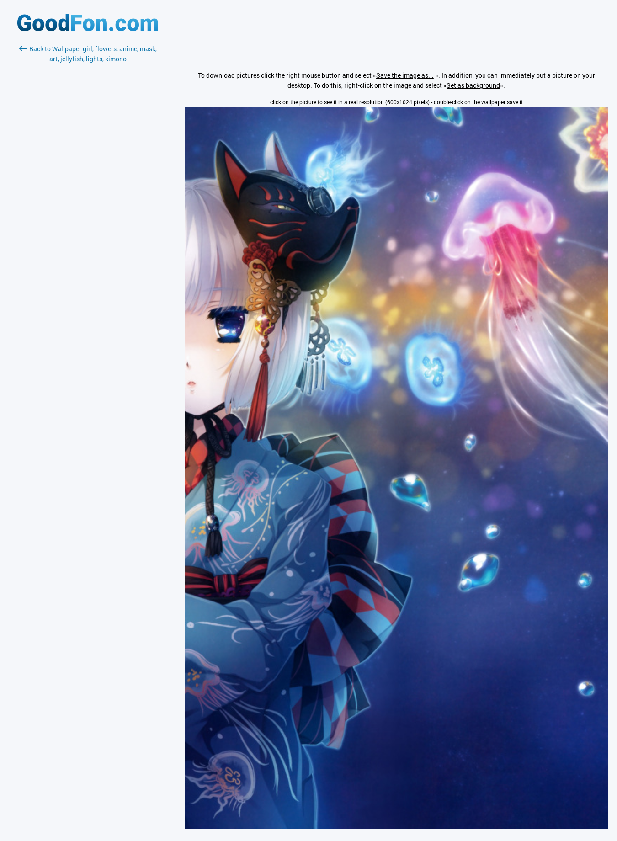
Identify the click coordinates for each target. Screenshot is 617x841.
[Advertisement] (88, 172)
